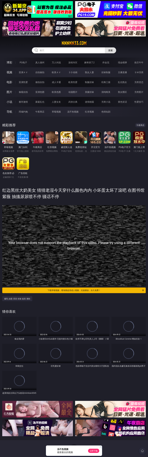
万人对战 (56, 62)
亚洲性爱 (23, 82)
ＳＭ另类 (138, 72)
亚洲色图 (39, 92)
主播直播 (122, 72)
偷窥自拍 (23, 92)
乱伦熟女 (122, 82)
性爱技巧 (138, 101)
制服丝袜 (89, 82)
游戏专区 (72, 62)
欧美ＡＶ (56, 72)
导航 (9, 112)
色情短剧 (105, 111)
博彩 (9, 62)
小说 (9, 102)
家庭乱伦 (39, 101)
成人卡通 (56, 82)
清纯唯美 (105, 92)
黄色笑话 (122, 101)
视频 (9, 72)
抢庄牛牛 (138, 62)
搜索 (110, 50)
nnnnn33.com (74, 43)
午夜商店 (39, 111)
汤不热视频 (72, 111)
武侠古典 (72, 101)
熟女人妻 (89, 72)
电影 (9, 82)
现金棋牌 (122, 62)
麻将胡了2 (89, 62)
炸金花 (106, 62)
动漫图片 (72, 92)
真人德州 (39, 62)
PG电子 (23, 62)
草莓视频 (56, 111)
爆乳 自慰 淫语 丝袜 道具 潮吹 (17, 298)
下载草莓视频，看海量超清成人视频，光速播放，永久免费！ (95, 290)
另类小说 (105, 101)
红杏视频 (89, 111)
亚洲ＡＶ (23, 72)
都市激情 (23, 101)
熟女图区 (122, 92)
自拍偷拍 (39, 72)
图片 (9, 92)
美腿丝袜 (89, 92)
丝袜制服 (105, 72)
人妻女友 (56, 101)
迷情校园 (89, 101)
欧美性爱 (72, 82)
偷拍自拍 (39, 82)
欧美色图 (56, 92)
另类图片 (138, 92)
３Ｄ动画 (72, 72)
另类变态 (138, 82)
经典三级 (105, 82)
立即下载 (94, 450)
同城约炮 (23, 111)
